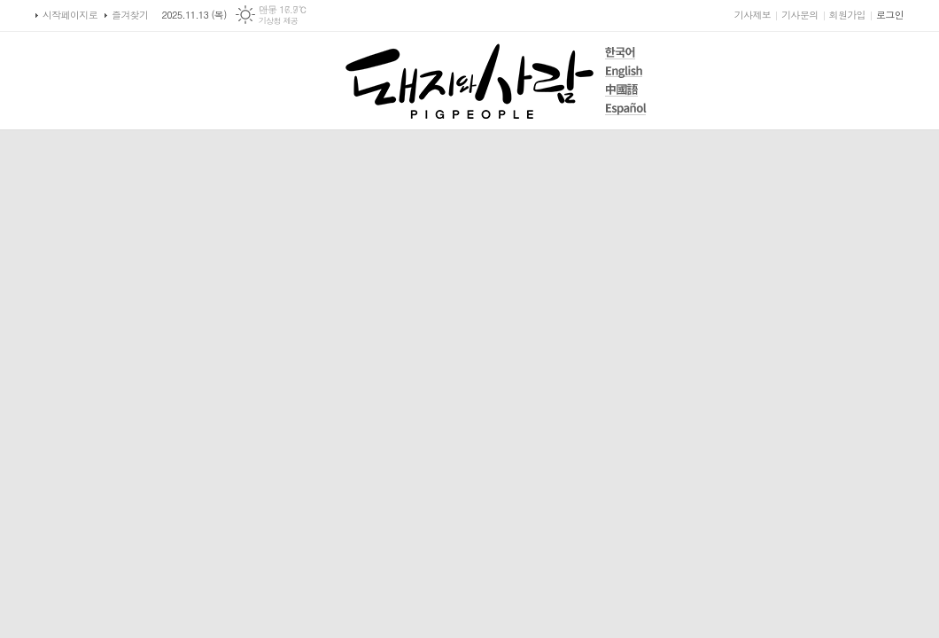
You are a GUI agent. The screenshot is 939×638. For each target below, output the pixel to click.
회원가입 (847, 14)
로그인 (890, 14)
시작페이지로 (70, 14)
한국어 (626, 52)
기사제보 (752, 14)
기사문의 (799, 14)
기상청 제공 (279, 21)
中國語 (626, 90)
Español (626, 108)
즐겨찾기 (130, 14)
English (626, 71)
